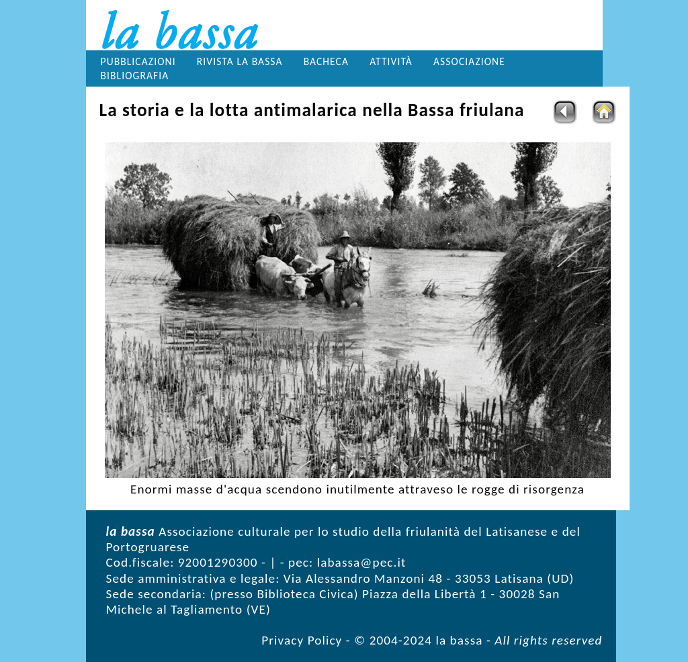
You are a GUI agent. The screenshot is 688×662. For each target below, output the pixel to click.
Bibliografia (135, 75)
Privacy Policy (301, 640)
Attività (391, 61)
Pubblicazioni (138, 61)
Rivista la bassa (240, 61)
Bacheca (326, 61)
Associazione (469, 61)
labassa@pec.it (361, 562)
